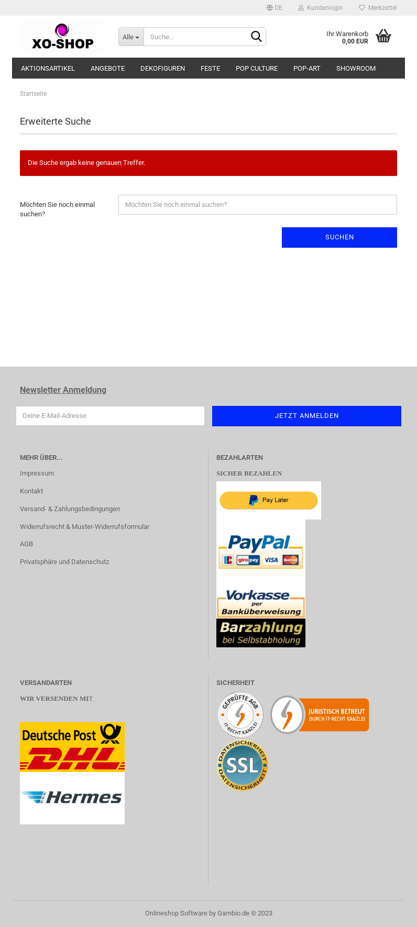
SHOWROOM (356, 68)
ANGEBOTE (108, 68)
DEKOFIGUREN (162, 68)
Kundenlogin (320, 8)
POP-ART (307, 68)
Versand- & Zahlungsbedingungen (70, 509)
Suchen (339, 237)
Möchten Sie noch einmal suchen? (57, 209)
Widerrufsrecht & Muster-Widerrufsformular (84, 527)
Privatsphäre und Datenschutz (64, 562)
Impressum (37, 473)
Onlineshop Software (176, 913)
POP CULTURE (257, 68)
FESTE (210, 68)
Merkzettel (378, 8)
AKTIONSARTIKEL (48, 68)
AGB (26, 544)
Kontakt (31, 491)
